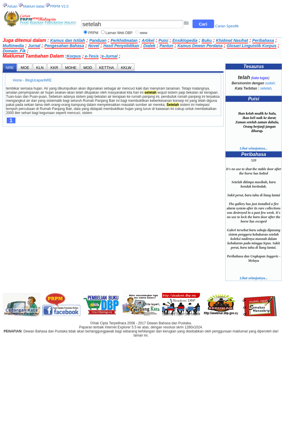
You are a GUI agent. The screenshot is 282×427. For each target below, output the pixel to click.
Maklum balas (34, 6)
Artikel (148, 40)
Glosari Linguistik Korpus (251, 45)
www (143, 33)
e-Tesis (91, 56)
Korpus (74, 56)
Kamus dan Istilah (67, 40)
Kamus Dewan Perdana (200, 45)
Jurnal (34, 45)
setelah (266, 88)
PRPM (93, 33)
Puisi (163, 40)
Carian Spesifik (227, 26)
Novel (93, 45)
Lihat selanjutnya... (253, 148)
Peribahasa (263, 40)
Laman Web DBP (119, 33)
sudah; (270, 83)
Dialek (149, 45)
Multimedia (13, 45)
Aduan (12, 6)
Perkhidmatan (124, 40)
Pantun (166, 45)
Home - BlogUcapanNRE (32, 80)
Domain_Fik (14, 51)
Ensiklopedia (184, 40)
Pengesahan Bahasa (64, 45)
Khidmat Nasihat (232, 40)
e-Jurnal (109, 56)
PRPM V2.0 (59, 6)
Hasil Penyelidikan (121, 45)
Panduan (98, 40)
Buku (207, 40)
